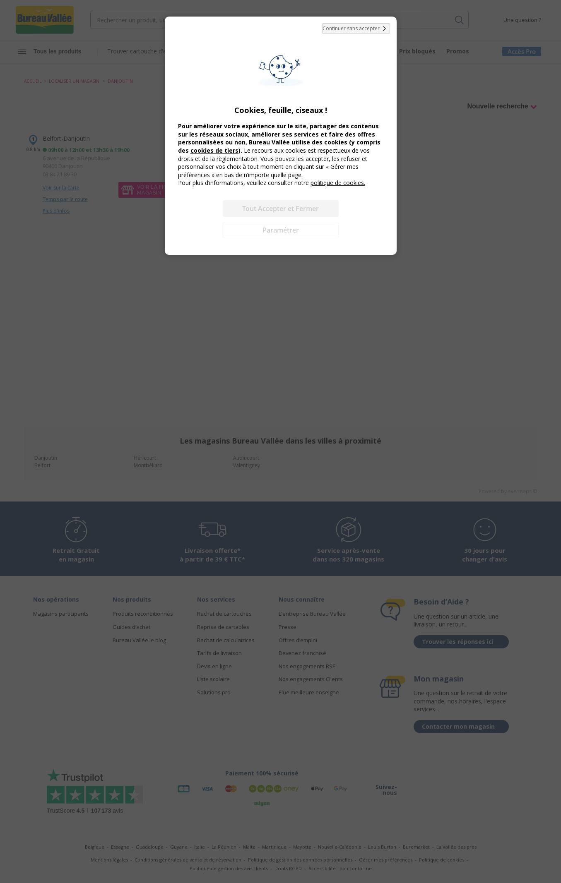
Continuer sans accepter (356, 29)
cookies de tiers (214, 150)
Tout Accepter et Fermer (280, 208)
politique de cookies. (338, 183)
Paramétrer (280, 230)
